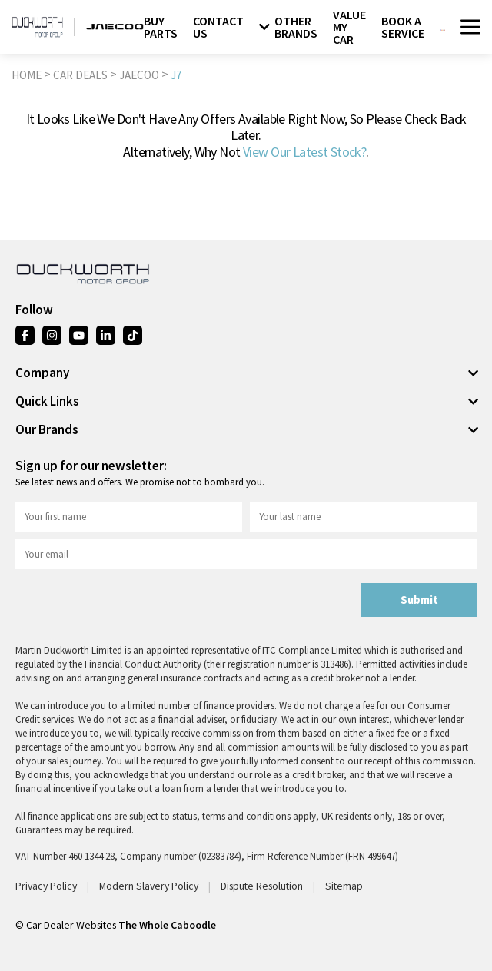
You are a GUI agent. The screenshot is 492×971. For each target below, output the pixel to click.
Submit (419, 600)
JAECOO (139, 75)
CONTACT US (218, 27)
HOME (27, 75)
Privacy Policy (47, 886)
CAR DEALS (80, 75)
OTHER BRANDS (288, 27)
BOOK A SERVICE (402, 27)
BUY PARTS (161, 27)
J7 (176, 75)
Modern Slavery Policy (150, 886)
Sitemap (344, 886)
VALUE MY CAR (349, 26)
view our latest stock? (304, 152)
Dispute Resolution (263, 886)
